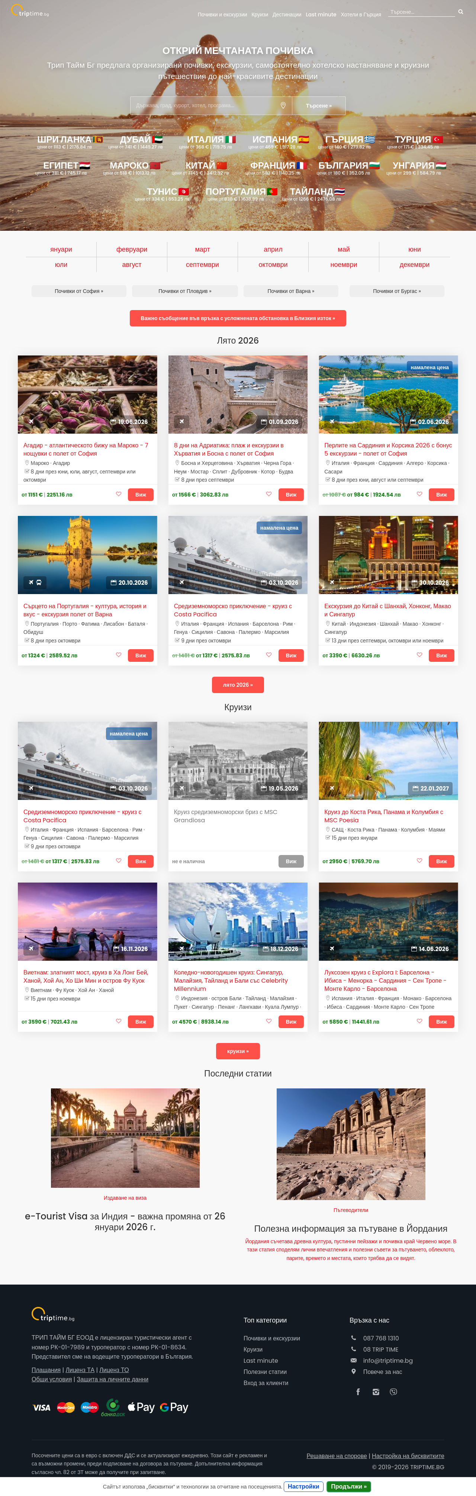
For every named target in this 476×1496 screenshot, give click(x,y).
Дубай (135, 141)
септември (202, 264)
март (202, 249)
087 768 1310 (374, 1338)
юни (414, 249)
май (344, 249)
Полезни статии (265, 1372)
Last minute (321, 14)
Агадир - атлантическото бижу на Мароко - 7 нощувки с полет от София (85, 449)
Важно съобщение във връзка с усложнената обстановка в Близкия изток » (238, 318)
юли (61, 264)
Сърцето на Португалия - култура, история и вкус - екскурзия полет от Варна (85, 610)
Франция (276, 167)
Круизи (259, 14)
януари (61, 249)
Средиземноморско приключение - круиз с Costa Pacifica (233, 610)
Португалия (239, 193)
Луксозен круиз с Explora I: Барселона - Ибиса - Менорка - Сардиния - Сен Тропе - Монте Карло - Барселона (385, 981)
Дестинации (287, 14)
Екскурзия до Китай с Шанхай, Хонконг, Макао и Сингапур (387, 610)
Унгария (416, 167)
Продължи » (349, 1486)
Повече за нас (376, 1372)
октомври (272, 264)
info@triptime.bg (381, 1360)
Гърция (361, 14)
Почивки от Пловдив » (184, 291)
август (131, 264)
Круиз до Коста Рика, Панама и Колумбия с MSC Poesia (383, 816)
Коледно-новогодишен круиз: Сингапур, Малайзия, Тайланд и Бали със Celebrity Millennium (231, 981)
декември (415, 264)
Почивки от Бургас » (397, 291)
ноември (344, 264)
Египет (62, 167)
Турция (415, 141)
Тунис (162, 193)
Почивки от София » (79, 291)
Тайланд (313, 193)
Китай (200, 167)
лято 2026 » (238, 685)
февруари (131, 249)
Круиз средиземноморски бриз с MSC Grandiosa (226, 816)
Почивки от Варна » (290, 291)
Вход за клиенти (266, 1383)
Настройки (303, 1486)
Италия (207, 141)
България (347, 167)
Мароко (132, 167)
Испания (278, 141)
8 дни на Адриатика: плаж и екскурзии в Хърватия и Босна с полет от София (229, 449)
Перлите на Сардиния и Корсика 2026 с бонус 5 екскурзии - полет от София (388, 449)
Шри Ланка (68, 141)
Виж (140, 494)
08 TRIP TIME (374, 1349)
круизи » (238, 1051)
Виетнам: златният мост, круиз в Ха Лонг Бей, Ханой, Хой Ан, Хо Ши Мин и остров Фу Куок (85, 977)
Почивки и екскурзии (222, 14)
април (273, 249)
